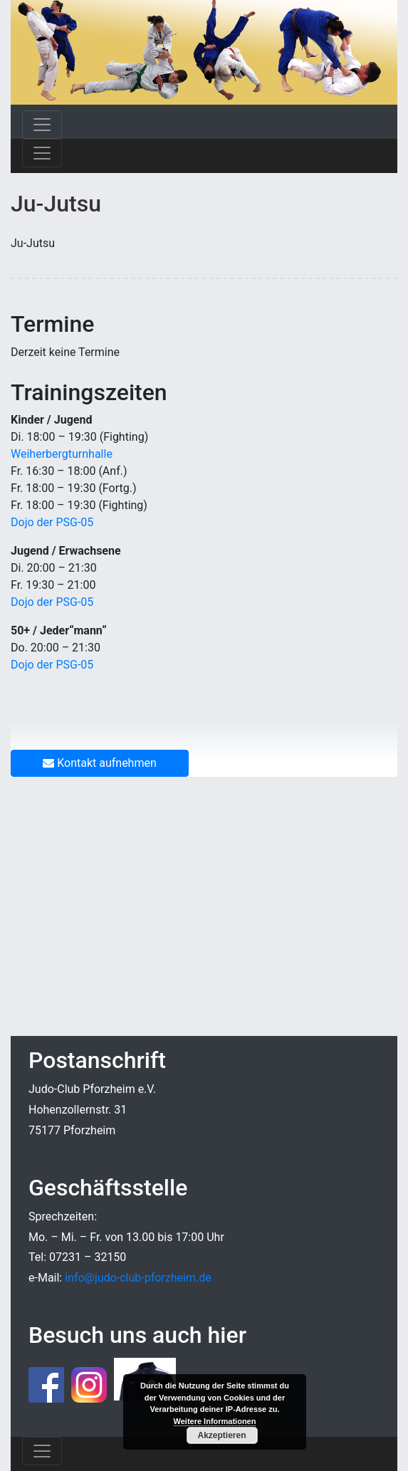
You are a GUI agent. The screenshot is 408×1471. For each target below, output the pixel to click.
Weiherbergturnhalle (62, 454)
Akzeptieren (221, 1435)
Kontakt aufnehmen (100, 763)
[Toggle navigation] (42, 124)
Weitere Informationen (215, 1421)
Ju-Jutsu (56, 203)
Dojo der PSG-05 (52, 522)
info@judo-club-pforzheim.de (138, 1277)
